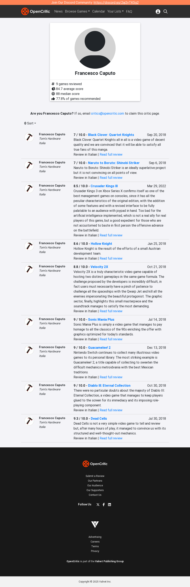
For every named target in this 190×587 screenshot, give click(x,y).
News (58, 11)
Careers (95, 541)
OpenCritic (73, 561)
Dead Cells (99, 418)
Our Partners (95, 480)
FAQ (129, 11)
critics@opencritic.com (107, 113)
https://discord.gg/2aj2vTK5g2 (116, 2)
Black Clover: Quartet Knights (111, 135)
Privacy (95, 551)
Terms (95, 546)
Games (76, 11)
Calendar (98, 11)
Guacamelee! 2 (99, 347)
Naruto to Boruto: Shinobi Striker (114, 163)
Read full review (111, 154)
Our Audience (95, 485)
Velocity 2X (99, 267)
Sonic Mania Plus (101, 319)
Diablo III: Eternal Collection (109, 385)
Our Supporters (95, 490)
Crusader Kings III (104, 186)
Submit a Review (95, 476)
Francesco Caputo (52, 134)
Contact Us (95, 494)
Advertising (95, 536)
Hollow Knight (101, 244)
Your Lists (114, 11)
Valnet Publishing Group (109, 561)
